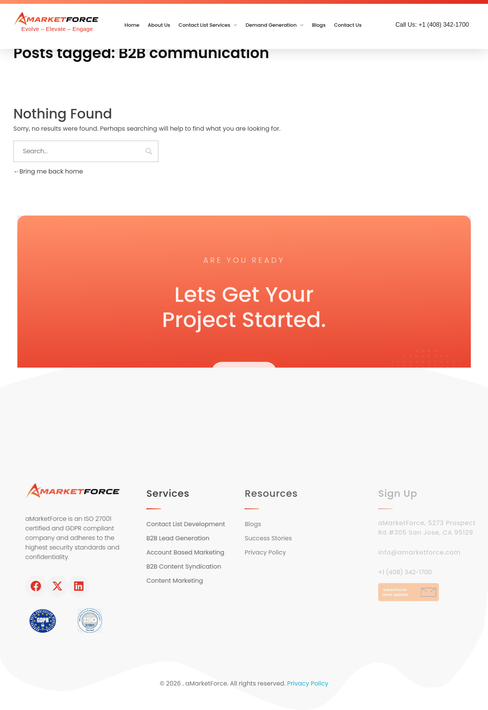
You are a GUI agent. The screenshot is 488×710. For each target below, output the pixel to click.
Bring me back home (48, 171)
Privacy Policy (308, 683)
